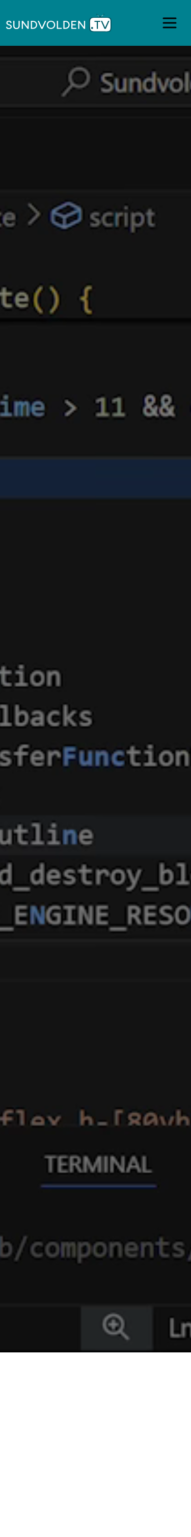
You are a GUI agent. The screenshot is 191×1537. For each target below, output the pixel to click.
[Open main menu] (169, 23)
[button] (169, 23)
